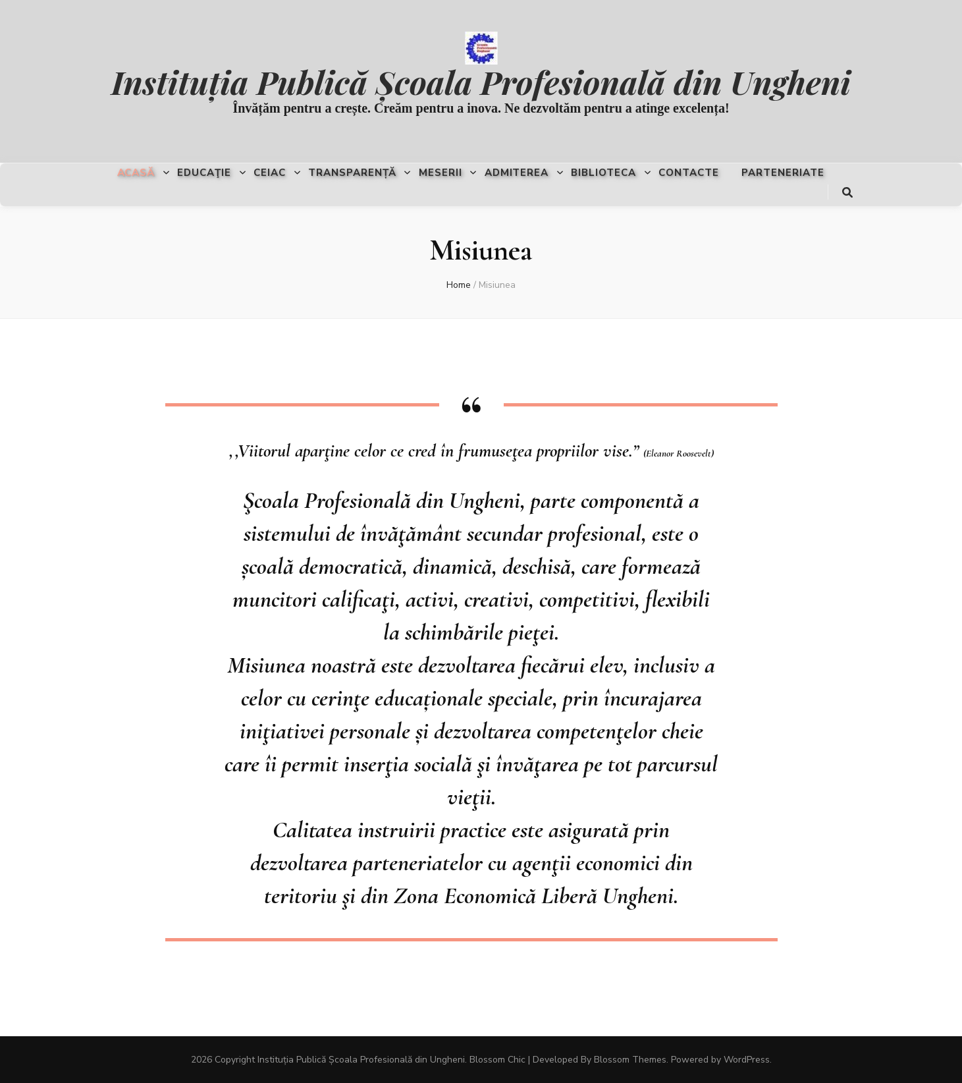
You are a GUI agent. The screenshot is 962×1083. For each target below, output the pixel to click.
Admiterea (517, 172)
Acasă (136, 172)
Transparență (352, 172)
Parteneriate (782, 172)
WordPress (747, 1059)
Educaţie (204, 172)
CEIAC (270, 172)
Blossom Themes (630, 1059)
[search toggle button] (847, 192)
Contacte (688, 172)
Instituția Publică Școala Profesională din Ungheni (481, 81)
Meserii (440, 172)
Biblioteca (603, 172)
